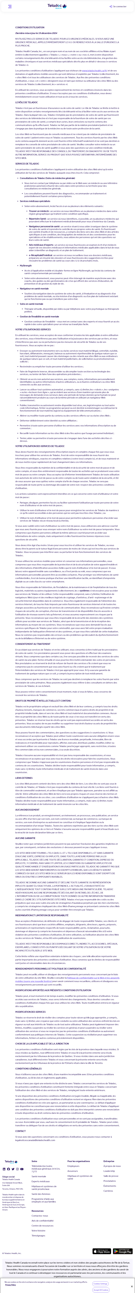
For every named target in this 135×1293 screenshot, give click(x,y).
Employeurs (73, 1166)
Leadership (109, 1171)
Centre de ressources (42, 1225)
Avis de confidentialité (43, 1220)
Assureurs (73, 1171)
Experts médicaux (41, 1181)
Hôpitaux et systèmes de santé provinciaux (44, 1187)
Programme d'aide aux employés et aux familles (44, 1200)
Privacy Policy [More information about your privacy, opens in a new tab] (10, 1287)
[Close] (132, 1289)
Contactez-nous (40, 1215)
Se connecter (119, 7)
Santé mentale (39, 1176)
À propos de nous (112, 1166)
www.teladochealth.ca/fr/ (94, 70)
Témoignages (38, 1235)
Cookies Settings (100, 1286)
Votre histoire (38, 1230)
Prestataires (110, 1181)
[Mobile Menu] (9, 6)
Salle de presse (111, 1176)
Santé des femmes (41, 1194)
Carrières (108, 1191)
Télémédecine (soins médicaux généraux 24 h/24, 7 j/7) (46, 1169)
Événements (110, 1186)
